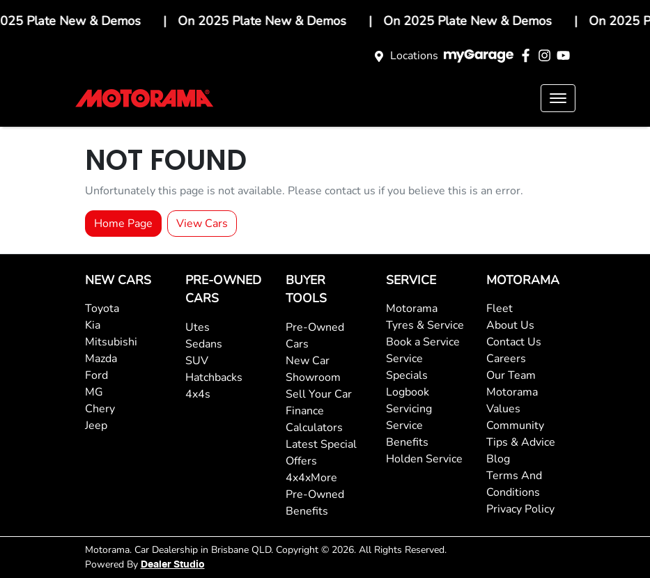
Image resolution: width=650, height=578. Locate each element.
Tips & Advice (520, 442)
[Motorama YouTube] (566, 55)
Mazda (101, 358)
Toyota (102, 308)
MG (94, 392)
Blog (498, 459)
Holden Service (424, 459)
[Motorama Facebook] (528, 55)
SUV (196, 360)
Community (515, 425)
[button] (558, 98)
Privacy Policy (520, 509)
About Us (510, 325)
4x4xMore (311, 477)
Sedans (203, 344)
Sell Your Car (319, 394)
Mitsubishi (111, 342)
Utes (197, 327)
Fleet (499, 308)
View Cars (202, 223)
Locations (414, 55)
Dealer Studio (173, 565)
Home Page (123, 223)
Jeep (96, 425)
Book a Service (423, 342)
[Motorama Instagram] (547, 55)
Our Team (511, 375)
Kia (92, 325)
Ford (96, 375)
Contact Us (513, 342)
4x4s (197, 394)
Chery (100, 408)
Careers (506, 358)
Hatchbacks (213, 377)
